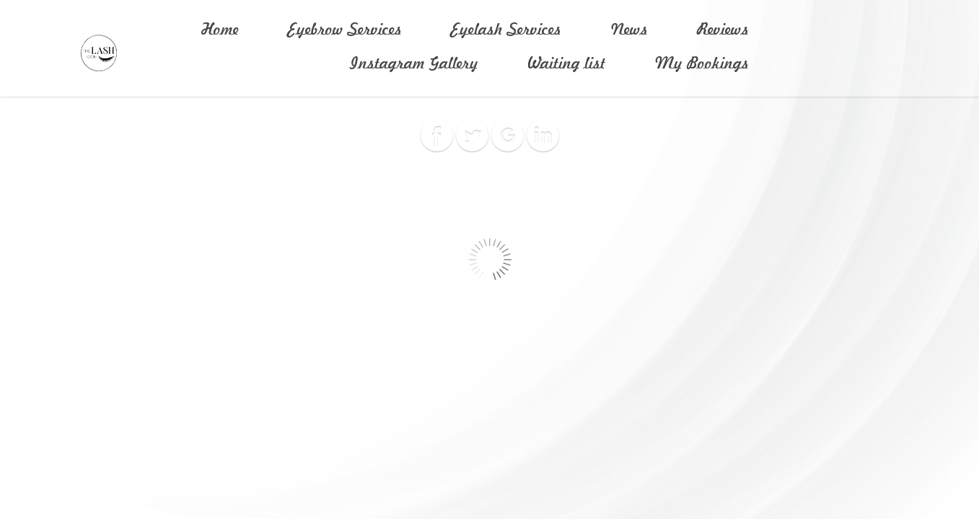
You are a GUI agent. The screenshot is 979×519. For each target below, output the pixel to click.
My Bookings (701, 63)
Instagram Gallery (414, 63)
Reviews (723, 29)
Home (220, 29)
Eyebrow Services (345, 29)
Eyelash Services (506, 29)
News (629, 29)
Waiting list (566, 63)
